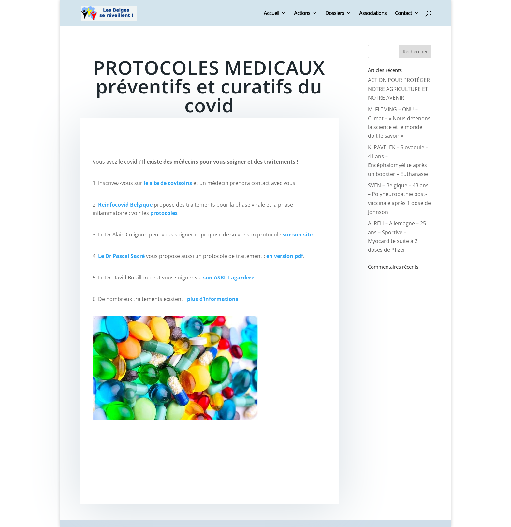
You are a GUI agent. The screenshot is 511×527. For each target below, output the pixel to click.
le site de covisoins (168, 183)
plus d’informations (212, 299)
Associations (373, 14)
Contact (403, 14)
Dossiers (334, 14)
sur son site (298, 234)
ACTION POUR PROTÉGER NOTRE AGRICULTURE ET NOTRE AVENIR (399, 89)
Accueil (271, 14)
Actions (302, 14)
